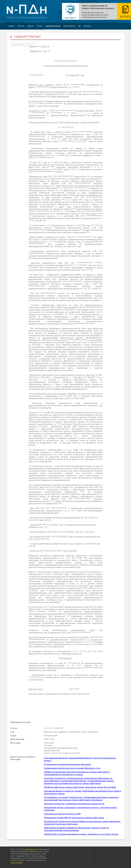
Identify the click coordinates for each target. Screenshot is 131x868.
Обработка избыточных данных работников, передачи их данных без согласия (80, 787)
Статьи (39, 26)
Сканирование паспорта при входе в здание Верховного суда (72, 768)
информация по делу (22, 45)
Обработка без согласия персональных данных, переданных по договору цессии (81, 834)
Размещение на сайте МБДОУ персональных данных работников (74, 818)
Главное (11, 26)
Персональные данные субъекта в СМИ (62, 814)
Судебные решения (52, 26)
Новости (30, 26)
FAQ (79, 26)
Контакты (87, 26)
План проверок (69, 26)
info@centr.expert (16, 862)
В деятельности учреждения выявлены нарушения (67, 764)
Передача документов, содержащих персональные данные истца (74, 804)
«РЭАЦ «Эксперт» (30, 849)
